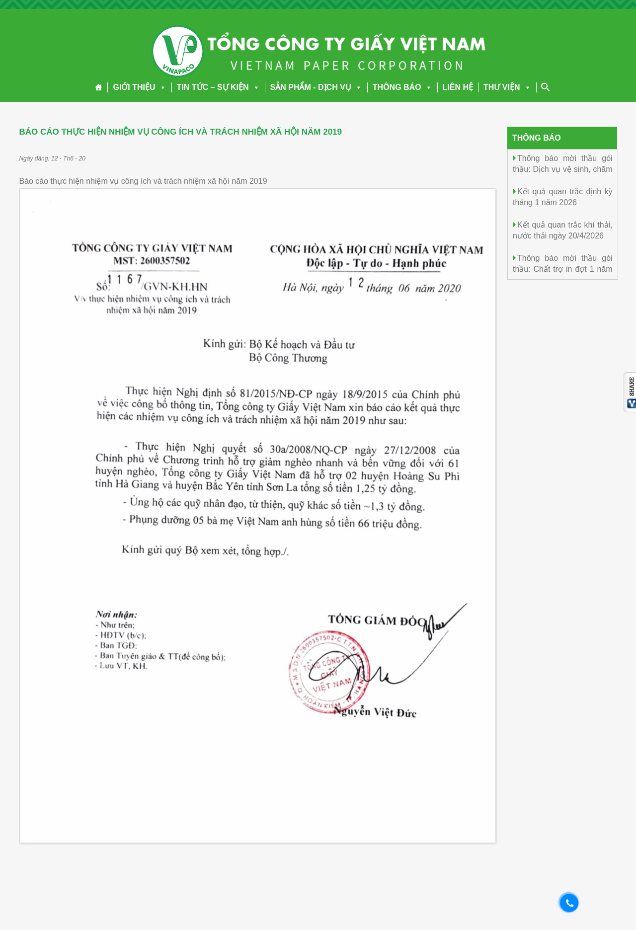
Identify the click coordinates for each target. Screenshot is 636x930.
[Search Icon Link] (546, 87)
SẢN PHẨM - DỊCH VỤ (316, 87)
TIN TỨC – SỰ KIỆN (218, 87)
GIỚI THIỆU (139, 87)
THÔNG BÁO (402, 87)
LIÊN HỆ (458, 87)
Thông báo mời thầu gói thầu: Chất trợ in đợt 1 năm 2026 (563, 268)
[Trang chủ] (98, 87)
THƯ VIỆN (507, 87)
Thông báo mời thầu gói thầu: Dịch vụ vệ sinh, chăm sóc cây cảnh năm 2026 (563, 168)
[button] (161, 87)
